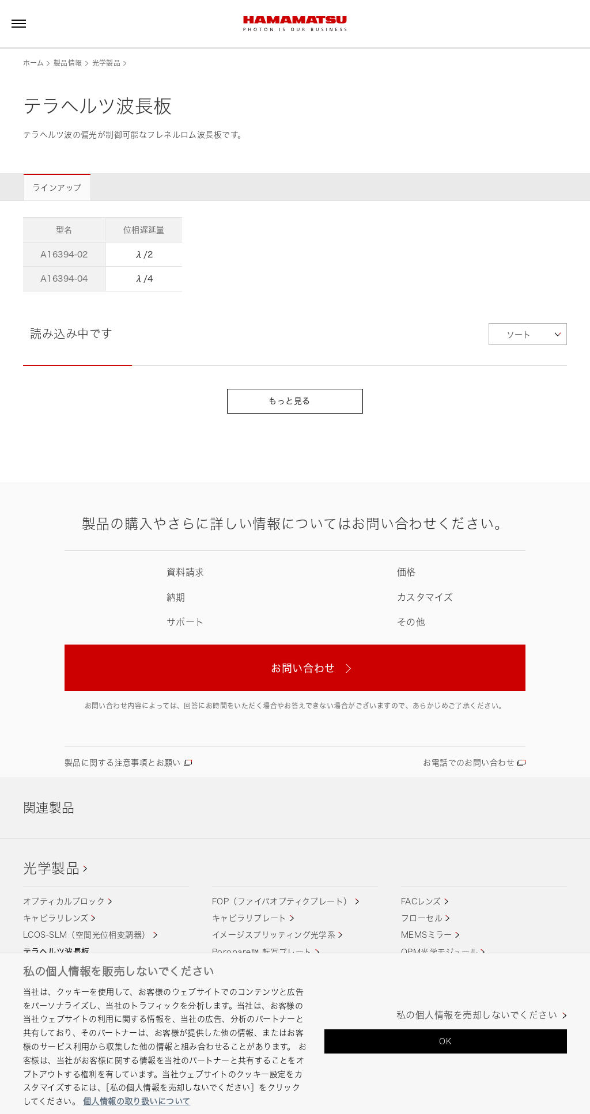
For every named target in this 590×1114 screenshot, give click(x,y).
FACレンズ (421, 901)
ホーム (33, 63)
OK (445, 1041)
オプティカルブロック (64, 901)
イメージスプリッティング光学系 (273, 934)
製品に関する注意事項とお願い (123, 762)
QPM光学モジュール (439, 952)
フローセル (421, 918)
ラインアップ (57, 187)
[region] (295, 1033)
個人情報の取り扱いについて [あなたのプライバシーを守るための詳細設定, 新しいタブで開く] (136, 1101)
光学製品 (106, 63)
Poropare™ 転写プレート (262, 952)
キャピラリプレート (249, 918)
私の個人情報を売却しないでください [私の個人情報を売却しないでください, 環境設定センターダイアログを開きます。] (476, 1015)
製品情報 (68, 63)
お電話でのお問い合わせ (469, 762)
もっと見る (294, 401)
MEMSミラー (426, 934)
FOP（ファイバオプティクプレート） (282, 901)
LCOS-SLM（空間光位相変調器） (86, 934)
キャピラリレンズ (55, 918)
